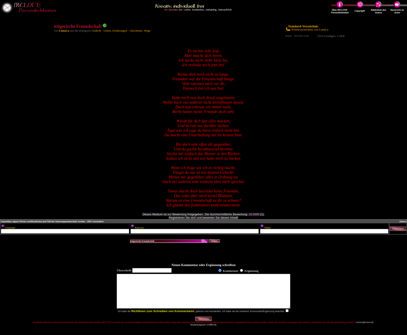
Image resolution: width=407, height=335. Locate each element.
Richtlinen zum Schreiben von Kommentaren (162, 317)
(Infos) (402, 221)
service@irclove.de (364, 329)
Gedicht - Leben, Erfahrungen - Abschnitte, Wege (121, 30)
